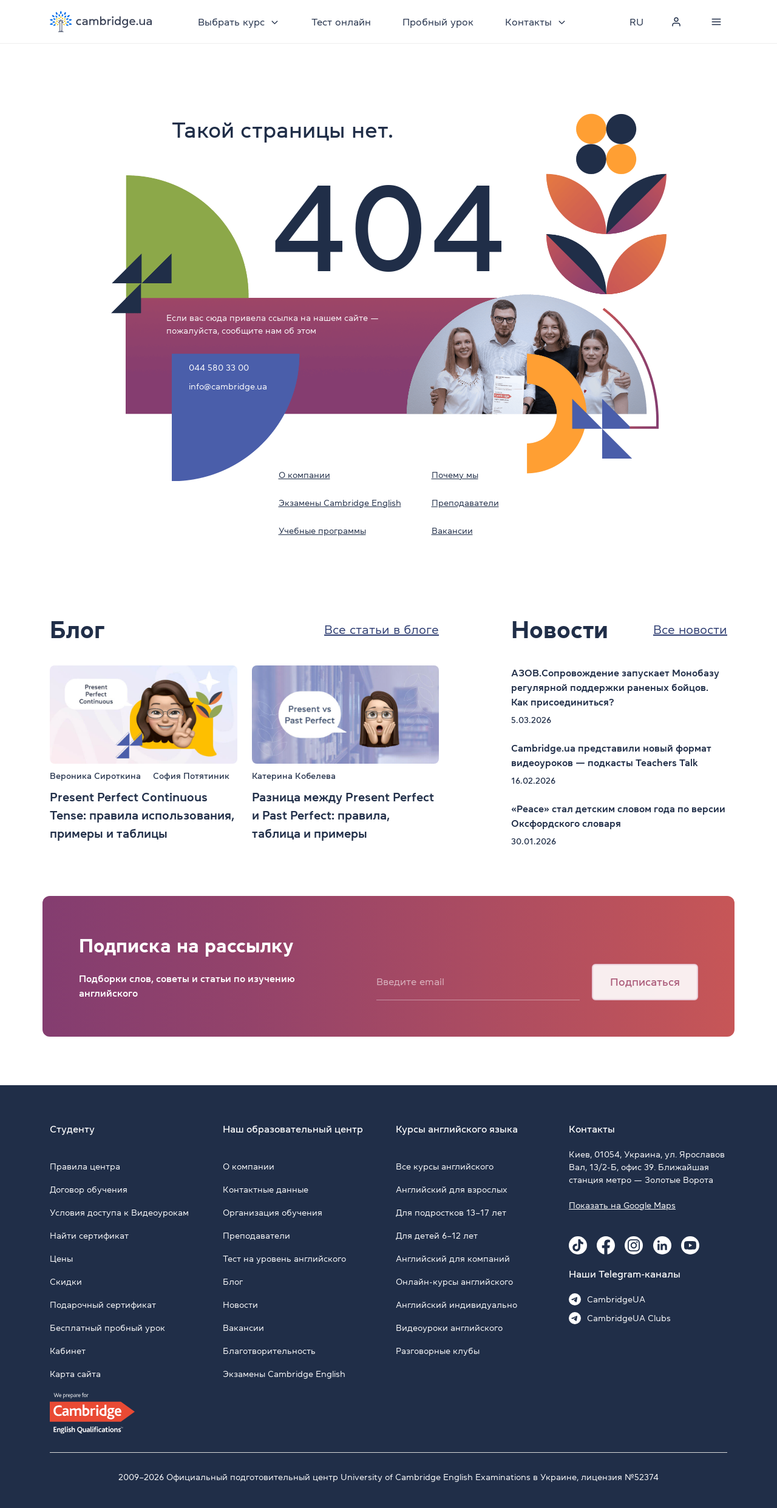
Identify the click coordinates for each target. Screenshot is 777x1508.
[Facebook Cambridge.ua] (606, 1245)
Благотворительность (269, 1351)
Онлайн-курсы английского (454, 1281)
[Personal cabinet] (676, 22)
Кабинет (68, 1351)
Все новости (690, 630)
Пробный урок (437, 22)
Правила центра (85, 1166)
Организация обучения (272, 1212)
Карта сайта (75, 1374)
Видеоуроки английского (449, 1328)
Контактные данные (265, 1189)
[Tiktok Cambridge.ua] (578, 1245)
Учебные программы (322, 531)
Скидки (66, 1281)
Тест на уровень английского (284, 1258)
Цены (61, 1258)
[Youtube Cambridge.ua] (690, 1245)
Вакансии (452, 531)
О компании (304, 475)
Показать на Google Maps (622, 1205)
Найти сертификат (89, 1235)
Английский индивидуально (456, 1305)
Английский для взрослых (451, 1189)
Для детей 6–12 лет (437, 1235)
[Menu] (716, 22)
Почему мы (455, 475)
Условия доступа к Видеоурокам (119, 1212)
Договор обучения (88, 1189)
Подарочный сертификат (103, 1305)
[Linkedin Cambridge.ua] (662, 1245)
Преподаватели (465, 503)
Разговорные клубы (438, 1351)
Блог (233, 1281)
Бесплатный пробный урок (107, 1328)
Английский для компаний (453, 1258)
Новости (240, 1305)
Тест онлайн (341, 22)
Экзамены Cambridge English (340, 503)
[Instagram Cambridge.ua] (634, 1245)
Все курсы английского (445, 1166)
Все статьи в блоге (381, 630)
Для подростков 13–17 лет (451, 1212)
